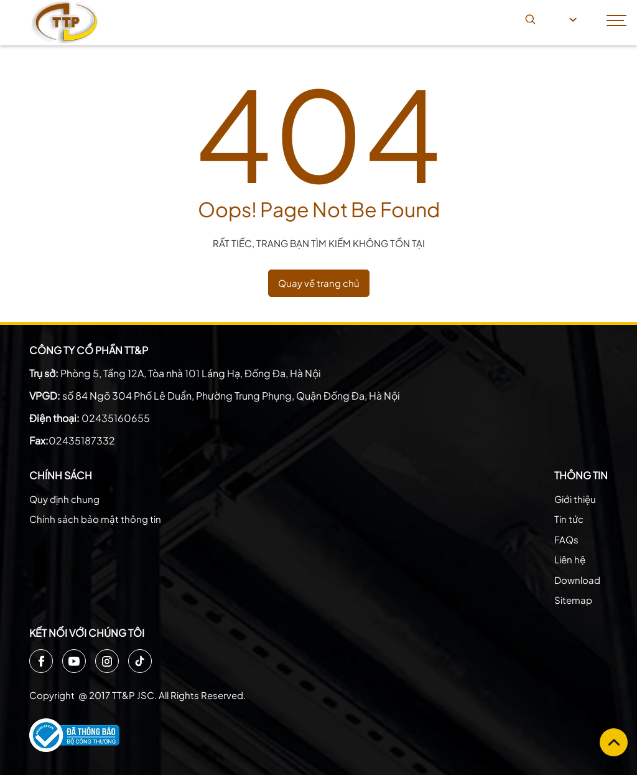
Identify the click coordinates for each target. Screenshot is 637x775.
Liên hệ (569, 559)
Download (577, 580)
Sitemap (573, 600)
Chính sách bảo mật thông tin (95, 519)
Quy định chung (64, 499)
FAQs (566, 539)
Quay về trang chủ (319, 283)
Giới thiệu (575, 499)
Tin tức (569, 519)
